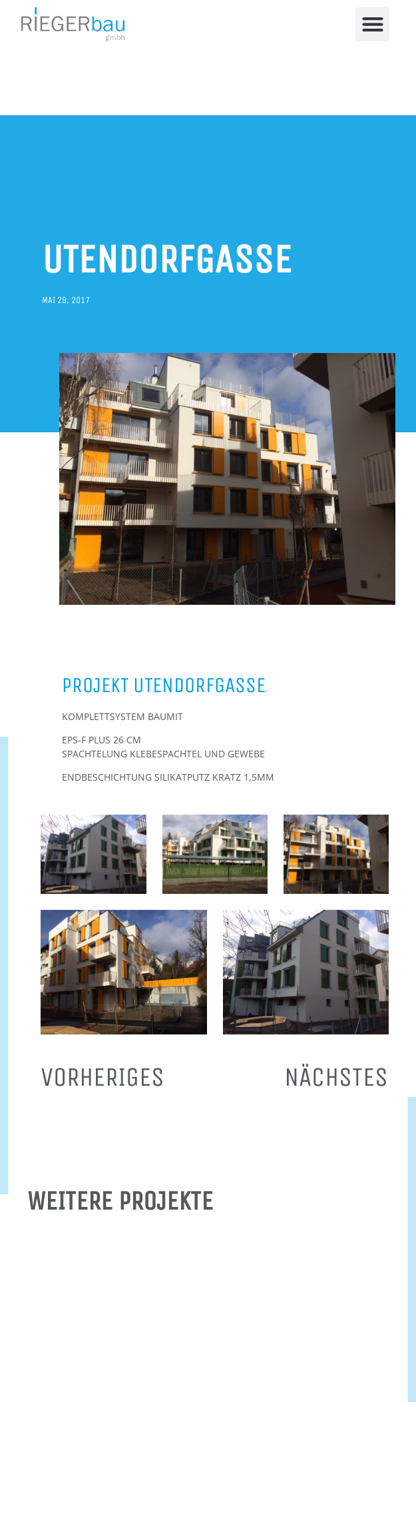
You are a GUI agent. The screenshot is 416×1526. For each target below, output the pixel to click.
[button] (372, 24)
